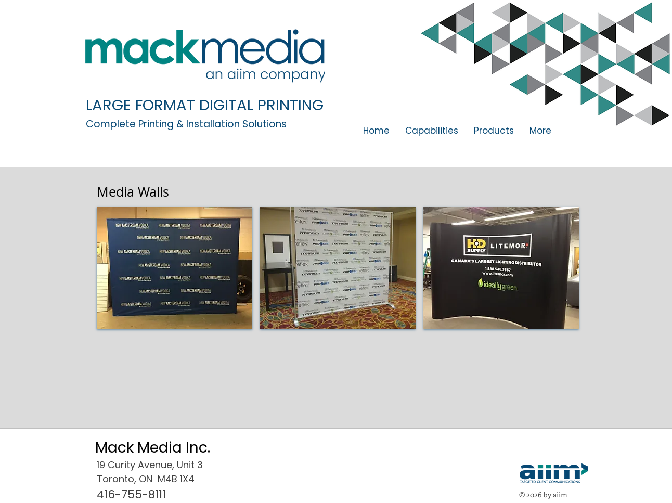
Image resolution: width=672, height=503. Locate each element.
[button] (494, 130)
